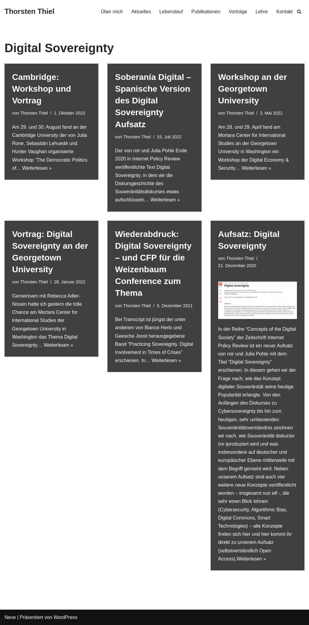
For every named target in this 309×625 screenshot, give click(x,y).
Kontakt (284, 11)
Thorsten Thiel (34, 113)
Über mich (112, 11)
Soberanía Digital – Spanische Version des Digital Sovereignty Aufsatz (153, 100)
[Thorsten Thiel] (29, 11)
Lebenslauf (171, 11)
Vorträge (238, 11)
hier (247, 534)
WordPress (65, 617)
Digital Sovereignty (250, 362)
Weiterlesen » (37, 168)
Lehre (262, 11)
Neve (10, 617)
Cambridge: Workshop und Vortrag (41, 88)
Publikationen (205, 11)
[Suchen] (299, 11)
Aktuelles (141, 11)
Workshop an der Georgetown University (252, 88)
